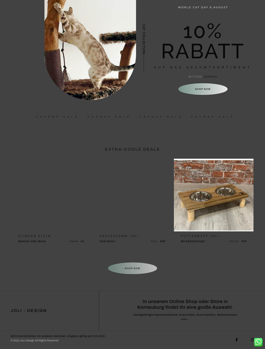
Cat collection (144, 39)
